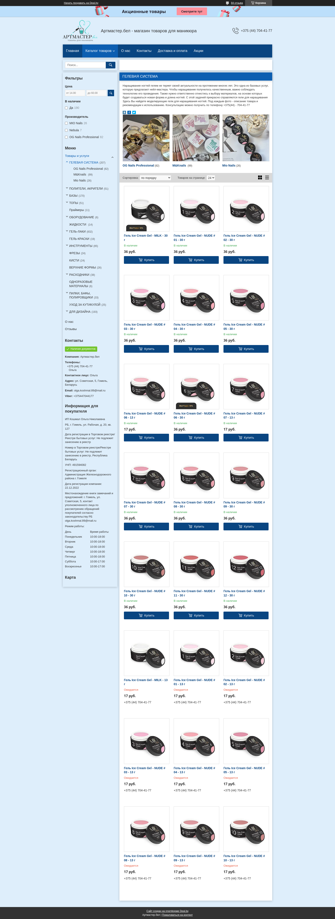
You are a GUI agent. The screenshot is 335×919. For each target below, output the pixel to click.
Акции (198, 51)
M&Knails (179, 165)
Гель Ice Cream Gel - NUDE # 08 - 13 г (144, 858)
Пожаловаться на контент (177, 914)
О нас (125, 51)
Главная (72, 51)
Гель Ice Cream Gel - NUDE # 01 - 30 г (194, 238)
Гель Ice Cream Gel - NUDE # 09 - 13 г (194, 858)
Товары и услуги (77, 156)
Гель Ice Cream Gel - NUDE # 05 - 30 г (244, 326)
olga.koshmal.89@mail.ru (90, 390)
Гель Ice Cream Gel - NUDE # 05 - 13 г (244, 770)
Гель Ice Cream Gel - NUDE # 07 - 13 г (244, 415)
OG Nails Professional (138, 165)
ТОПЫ (73, 203)
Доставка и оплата (172, 51)
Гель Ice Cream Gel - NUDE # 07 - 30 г (144, 504)
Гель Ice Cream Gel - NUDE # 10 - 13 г (244, 858)
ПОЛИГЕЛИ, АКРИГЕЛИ (86, 188)
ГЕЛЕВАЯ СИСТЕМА (83, 162)
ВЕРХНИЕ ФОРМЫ (82, 267)
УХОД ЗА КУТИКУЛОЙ (84, 304)
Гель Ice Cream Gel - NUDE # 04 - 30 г (194, 326)
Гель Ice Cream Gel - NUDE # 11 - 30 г (194, 593)
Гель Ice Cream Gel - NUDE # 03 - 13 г (144, 770)
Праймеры (76, 210)
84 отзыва (237, 2)
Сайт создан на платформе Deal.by (168, 911)
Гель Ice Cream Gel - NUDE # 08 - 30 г (194, 504)
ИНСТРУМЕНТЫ (80, 246)
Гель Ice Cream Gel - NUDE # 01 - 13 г (194, 682)
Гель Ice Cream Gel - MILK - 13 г (146, 682)
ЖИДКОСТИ (78, 224)
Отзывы (71, 329)
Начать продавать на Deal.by (81, 2)
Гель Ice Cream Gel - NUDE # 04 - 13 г (194, 770)
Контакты (144, 51)
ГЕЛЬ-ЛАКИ (77, 231)
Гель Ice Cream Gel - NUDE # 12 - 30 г (244, 593)
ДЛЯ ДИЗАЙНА (80, 311)
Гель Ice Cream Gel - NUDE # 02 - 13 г (244, 682)
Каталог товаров (98, 51)
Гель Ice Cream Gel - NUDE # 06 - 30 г (194, 415)
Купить (149, 260)
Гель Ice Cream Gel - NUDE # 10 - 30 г (144, 593)
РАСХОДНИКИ (79, 274)
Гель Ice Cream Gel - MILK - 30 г (146, 238)
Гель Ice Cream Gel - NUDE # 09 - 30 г (244, 504)
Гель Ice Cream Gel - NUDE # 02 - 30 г (244, 238)
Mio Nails (228, 165)
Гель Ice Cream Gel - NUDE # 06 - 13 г (144, 415)
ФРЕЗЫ (74, 253)
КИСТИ (74, 260)
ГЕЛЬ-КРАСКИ (79, 238)
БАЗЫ (73, 195)
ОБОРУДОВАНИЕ (81, 217)
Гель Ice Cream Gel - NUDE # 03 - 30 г (144, 326)
